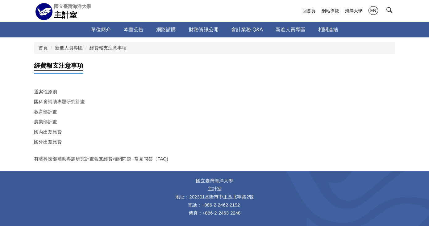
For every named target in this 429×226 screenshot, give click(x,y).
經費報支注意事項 (108, 47)
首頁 (43, 47)
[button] (390, 11)
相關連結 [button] (328, 29)
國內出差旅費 (48, 131)
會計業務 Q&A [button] (247, 29)
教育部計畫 (45, 111)
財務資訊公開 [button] (204, 29)
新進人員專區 (69, 47)
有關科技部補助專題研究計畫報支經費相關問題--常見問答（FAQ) (101, 158)
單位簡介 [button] (101, 29)
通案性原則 (45, 91)
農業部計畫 (45, 121)
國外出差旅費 (48, 141)
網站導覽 (330, 10)
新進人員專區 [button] (290, 29)
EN (373, 10)
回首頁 (308, 10)
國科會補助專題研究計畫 (59, 101)
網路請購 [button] (166, 29)
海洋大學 (353, 10)
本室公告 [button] (134, 29)
